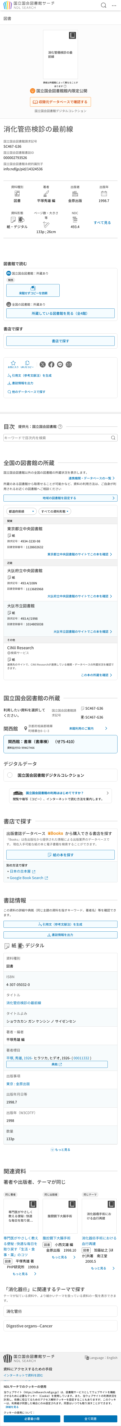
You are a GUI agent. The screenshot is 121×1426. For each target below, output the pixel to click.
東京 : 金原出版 (18, 1083)
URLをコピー (27, 364)
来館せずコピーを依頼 (33, 290)
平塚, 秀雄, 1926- (19, 1057)
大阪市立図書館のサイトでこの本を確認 (84, 631)
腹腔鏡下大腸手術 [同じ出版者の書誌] (57, 1238)
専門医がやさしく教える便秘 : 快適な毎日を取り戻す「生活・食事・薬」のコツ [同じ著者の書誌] (20, 1246)
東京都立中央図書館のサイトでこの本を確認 (80, 554)
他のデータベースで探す (26, 391)
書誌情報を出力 (20, 383)
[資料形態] (55, 511)
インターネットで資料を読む (23, 1375)
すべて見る (102, 222)
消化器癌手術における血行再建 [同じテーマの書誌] (99, 1240)
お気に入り (13, 364)
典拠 (57, 1064)
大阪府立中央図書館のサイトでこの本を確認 (80, 596)
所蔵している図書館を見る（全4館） (60, 313)
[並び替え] (21, 511)
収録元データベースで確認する (60, 101)
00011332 (81, 1057)
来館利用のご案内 (89, 728)
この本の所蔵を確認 (97, 675)
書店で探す (60, 340)
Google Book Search (29, 877)
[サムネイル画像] (21, 1216)
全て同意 (90, 1418)
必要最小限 (32, 1418)
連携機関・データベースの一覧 (92, 478)
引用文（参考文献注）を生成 (29, 375)
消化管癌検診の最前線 (23, 1002)
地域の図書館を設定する (79, 498)
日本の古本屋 (23, 871)
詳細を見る (12, 1407)
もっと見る (25, 1273)
